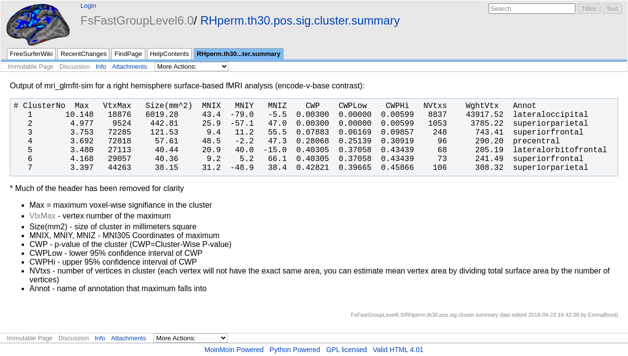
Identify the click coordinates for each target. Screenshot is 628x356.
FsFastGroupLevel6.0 (137, 20)
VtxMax (42, 216)
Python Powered (294, 350)
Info (101, 66)
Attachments (129, 66)
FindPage (128, 53)
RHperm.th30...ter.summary (239, 53)
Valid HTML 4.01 (398, 350)
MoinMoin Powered (234, 350)
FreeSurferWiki (31, 53)
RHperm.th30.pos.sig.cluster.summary (300, 20)
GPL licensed (346, 350)
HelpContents (169, 53)
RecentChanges (83, 53)
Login (88, 5)
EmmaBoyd (602, 315)
